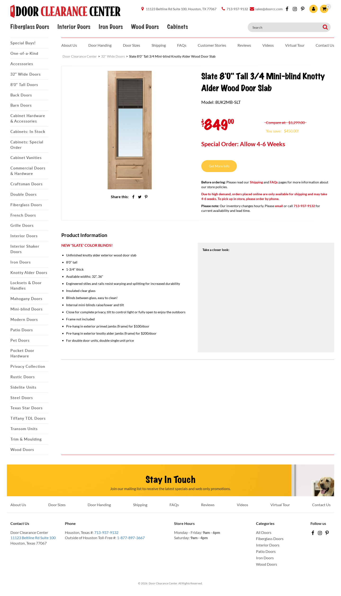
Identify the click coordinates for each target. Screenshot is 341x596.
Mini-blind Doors (26, 309)
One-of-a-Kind (24, 53)
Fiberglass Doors (29, 27)
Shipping (159, 45)
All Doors (263, 532)
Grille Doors (22, 225)
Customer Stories (212, 45)
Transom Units (24, 428)
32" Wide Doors (25, 74)
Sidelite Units (23, 387)
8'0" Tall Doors (24, 84)
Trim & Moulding (26, 439)
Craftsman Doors (26, 184)
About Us (69, 45)
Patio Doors (21, 329)
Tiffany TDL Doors (28, 418)
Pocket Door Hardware (22, 353)
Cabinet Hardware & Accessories (27, 118)
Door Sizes (131, 45)
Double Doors (23, 194)
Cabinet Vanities (26, 157)
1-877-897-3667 (131, 537)
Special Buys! (23, 42)
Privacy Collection (27, 366)
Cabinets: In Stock (27, 131)
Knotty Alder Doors (28, 272)
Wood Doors (145, 27)
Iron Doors (111, 27)
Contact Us (325, 45)
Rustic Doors (22, 376)
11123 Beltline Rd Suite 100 (33, 537)
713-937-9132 (106, 532)
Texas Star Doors (26, 407)
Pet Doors (20, 340)
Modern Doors (24, 319)
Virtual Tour (295, 45)
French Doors (23, 215)
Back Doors (21, 95)
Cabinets (177, 27)
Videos (268, 45)
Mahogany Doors (26, 298)
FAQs (181, 45)
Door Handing (100, 45)
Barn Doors (21, 105)
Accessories (21, 63)
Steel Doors (21, 397)
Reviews (244, 45)
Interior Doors (74, 27)
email (279, 206)
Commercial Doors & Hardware (27, 170)
